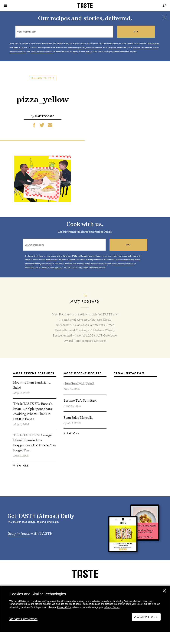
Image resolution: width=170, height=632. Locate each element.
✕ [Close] (164, 591)
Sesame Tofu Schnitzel (80, 400)
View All (21, 465)
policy (75, 52)
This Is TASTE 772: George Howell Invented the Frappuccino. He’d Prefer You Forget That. (34, 442)
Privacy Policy (64, 607)
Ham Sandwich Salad (79, 383)
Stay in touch (19, 533)
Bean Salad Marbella (78, 417)
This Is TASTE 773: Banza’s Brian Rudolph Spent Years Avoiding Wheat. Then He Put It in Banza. (32, 411)
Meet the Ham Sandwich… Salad (32, 385)
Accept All (146, 616)
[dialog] (85, 609)
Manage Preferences (23, 619)
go (136, 31)
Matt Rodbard (44, 116)
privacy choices (111, 607)
